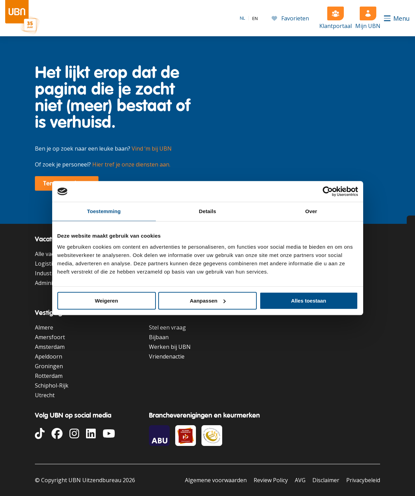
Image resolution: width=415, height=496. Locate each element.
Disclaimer (325, 480)
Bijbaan (159, 337)
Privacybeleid (363, 480)
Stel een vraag (167, 327)
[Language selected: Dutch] (248, 18)
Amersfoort (50, 337)
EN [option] (255, 18)
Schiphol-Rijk (51, 385)
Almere (44, 327)
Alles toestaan (308, 301)
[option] (255, 18)
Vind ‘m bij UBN (152, 148)
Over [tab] (311, 211)
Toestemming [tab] (104, 211)
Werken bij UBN (170, 347)
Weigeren (106, 301)
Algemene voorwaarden (216, 480)
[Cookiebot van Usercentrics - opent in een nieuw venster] (328, 191)
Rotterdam (49, 376)
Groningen (49, 366)
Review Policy (271, 480)
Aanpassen (208, 301)
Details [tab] (207, 211)
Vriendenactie (167, 356)
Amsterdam (50, 347)
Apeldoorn (48, 356)
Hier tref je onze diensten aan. (131, 164)
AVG (300, 480)
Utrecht (45, 395)
